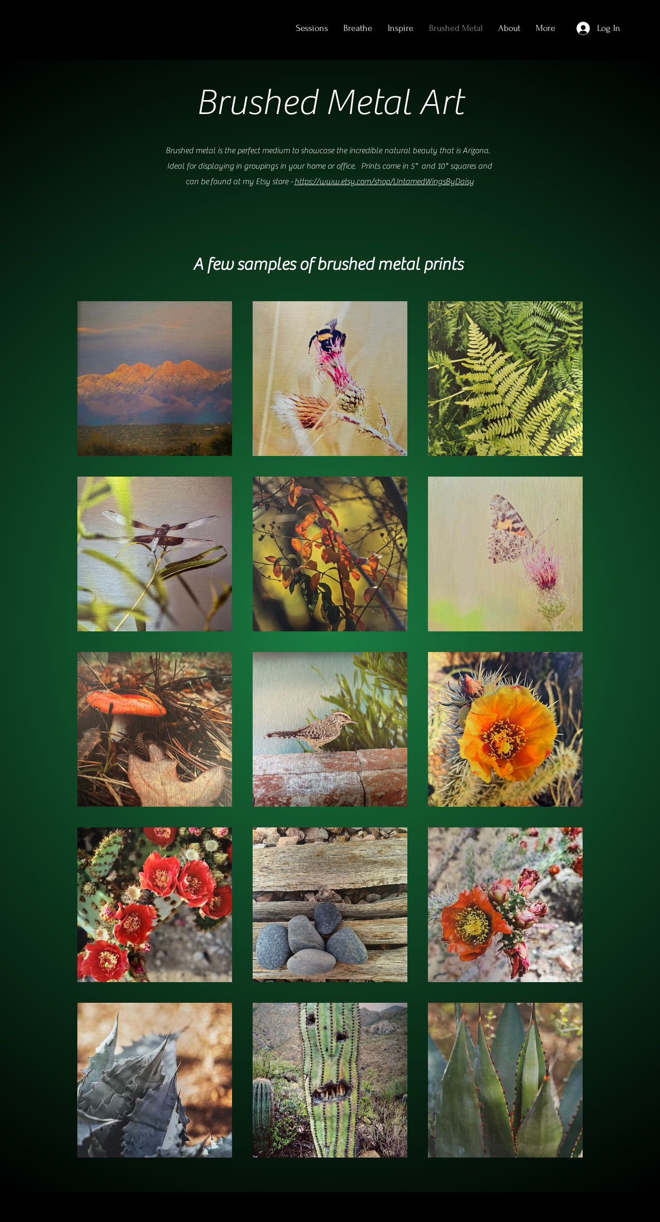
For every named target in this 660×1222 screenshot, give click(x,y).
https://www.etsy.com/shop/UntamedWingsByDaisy (384, 181)
